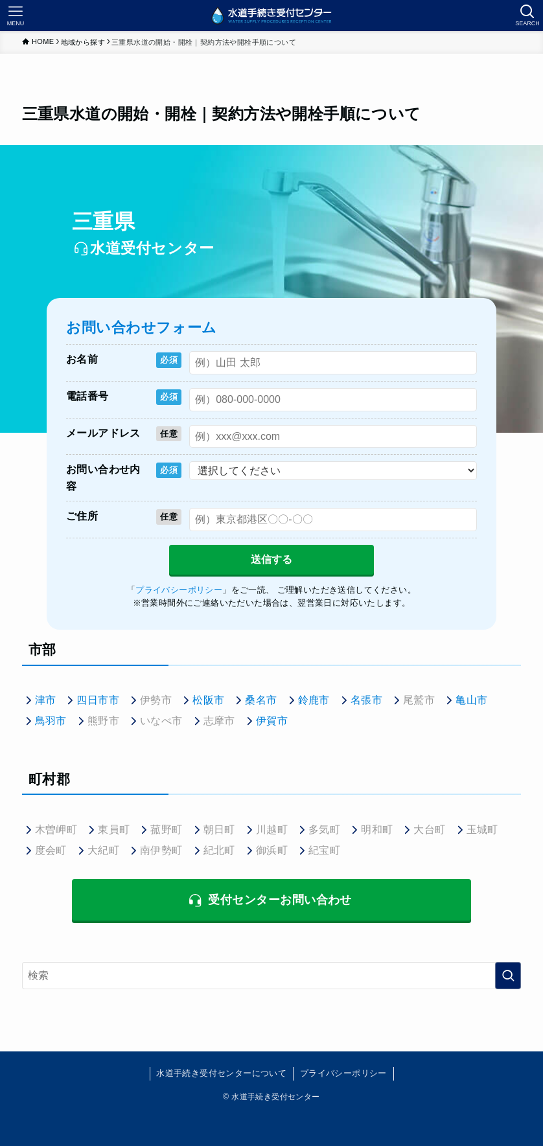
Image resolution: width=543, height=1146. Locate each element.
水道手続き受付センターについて (221, 1073)
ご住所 (82, 515)
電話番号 (87, 396)
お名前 (82, 359)
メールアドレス (103, 433)
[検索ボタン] (527, 15)
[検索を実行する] (508, 975)
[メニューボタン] (15, 15)
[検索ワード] (272, 975)
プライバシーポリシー (343, 1073)
